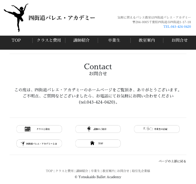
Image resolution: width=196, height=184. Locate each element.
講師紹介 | (83, 171)
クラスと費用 (48, 40)
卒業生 (114, 40)
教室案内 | (109, 171)
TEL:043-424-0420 (177, 26)
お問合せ (180, 40)
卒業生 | (97, 171)
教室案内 (147, 40)
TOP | (50, 171)
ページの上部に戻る (172, 161)
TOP (16, 40)
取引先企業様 (141, 171)
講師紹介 (81, 40)
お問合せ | (124, 171)
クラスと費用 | (65, 171)
